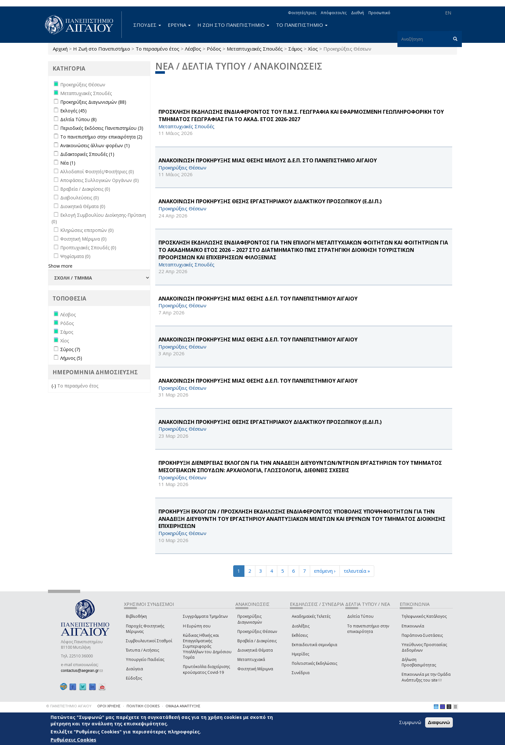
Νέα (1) (67, 163)
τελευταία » (357, 571)
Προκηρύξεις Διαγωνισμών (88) (93, 102)
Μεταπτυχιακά (251, 659)
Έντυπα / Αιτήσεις (142, 650)
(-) (54, 386)
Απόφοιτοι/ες (334, 12)
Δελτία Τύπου (360, 616)
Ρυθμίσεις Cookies (73, 739)
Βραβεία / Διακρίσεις (257, 641)
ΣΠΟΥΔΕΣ (147, 25)
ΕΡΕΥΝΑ (179, 25)
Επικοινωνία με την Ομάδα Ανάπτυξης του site (426, 677)
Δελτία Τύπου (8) (78, 119)
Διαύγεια (134, 669)
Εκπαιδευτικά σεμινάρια (314, 644)
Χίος (313, 48)
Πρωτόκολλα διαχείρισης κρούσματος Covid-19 (206, 669)
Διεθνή (357, 12)
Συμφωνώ (410, 722)
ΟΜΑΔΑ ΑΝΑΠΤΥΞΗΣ (183, 705)
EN (448, 13)
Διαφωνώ (439, 722)
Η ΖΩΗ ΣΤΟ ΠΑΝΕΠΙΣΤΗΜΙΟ (233, 25)
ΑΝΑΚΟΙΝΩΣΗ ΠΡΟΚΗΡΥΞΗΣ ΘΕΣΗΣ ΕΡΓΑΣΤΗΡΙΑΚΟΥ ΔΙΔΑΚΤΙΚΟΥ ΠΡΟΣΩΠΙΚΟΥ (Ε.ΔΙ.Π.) (270, 201)
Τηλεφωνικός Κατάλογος (424, 616)
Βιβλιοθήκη (136, 616)
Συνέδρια (301, 672)
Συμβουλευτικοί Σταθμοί (149, 641)
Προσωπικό (379, 12)
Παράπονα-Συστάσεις (422, 635)
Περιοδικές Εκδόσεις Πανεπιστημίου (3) (101, 128)
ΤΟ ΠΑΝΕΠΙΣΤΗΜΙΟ (302, 25)
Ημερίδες (300, 654)
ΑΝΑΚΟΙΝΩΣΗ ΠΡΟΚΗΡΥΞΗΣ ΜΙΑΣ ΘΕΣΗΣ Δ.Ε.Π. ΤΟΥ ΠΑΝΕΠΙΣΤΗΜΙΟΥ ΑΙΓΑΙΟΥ (257, 298)
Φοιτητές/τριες (302, 12)
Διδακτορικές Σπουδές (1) (87, 154)
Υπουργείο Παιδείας (145, 659)
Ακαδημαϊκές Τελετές (311, 616)
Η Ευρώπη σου (197, 626)
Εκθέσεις (300, 635)
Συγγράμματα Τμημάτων (205, 616)
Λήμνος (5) (71, 358)
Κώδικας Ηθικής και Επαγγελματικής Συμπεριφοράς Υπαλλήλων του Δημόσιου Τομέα (207, 646)
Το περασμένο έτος (157, 48)
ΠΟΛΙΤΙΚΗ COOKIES (143, 705)
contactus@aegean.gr (82, 670)
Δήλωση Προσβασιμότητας (419, 662)
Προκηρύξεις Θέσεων (257, 631)
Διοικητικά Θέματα (255, 650)
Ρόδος (214, 48)
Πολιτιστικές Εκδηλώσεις (314, 663)
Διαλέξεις (301, 626)
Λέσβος (193, 48)
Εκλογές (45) (73, 111)
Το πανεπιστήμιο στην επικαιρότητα (368, 628)
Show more (60, 266)
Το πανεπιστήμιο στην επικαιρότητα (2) (101, 137)
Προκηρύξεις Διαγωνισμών (249, 619)
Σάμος (295, 48)
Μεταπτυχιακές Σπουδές (255, 48)
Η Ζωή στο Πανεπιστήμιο (101, 48)
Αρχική (60, 48)
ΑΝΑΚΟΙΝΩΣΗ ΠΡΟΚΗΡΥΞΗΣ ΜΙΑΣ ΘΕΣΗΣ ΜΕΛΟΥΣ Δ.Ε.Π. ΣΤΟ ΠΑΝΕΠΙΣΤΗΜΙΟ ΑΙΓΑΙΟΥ (267, 160)
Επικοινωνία (413, 626)
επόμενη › (325, 571)
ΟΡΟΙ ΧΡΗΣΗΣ (108, 705)
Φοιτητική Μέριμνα (255, 669)
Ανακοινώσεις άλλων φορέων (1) (95, 145)
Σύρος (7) (70, 349)
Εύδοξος (134, 678)
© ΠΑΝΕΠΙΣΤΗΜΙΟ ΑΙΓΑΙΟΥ (68, 705)
